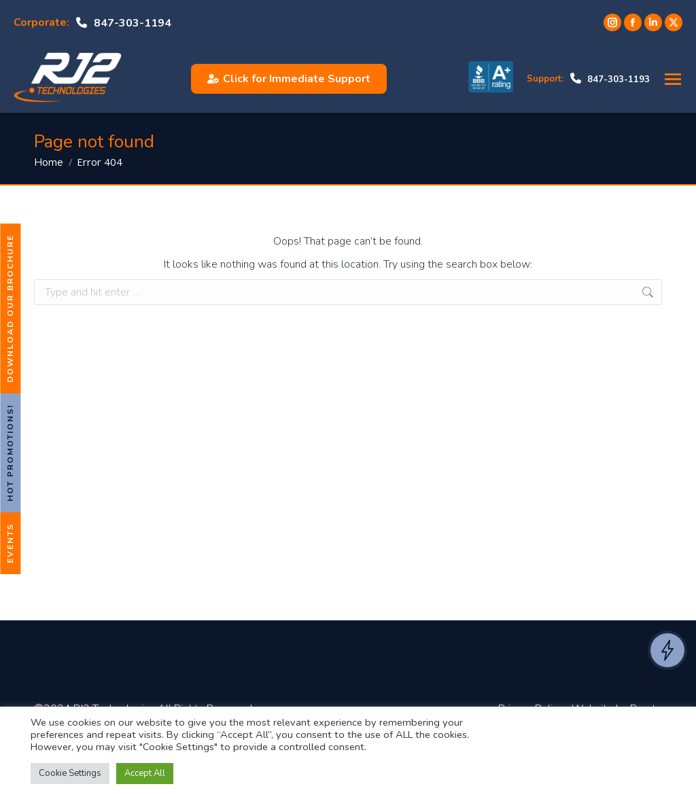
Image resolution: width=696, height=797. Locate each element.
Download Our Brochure (10, 308)
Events (10, 543)
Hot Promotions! (10, 452)
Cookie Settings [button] (70, 773)
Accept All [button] (144, 773)
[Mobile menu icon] (672, 79)
